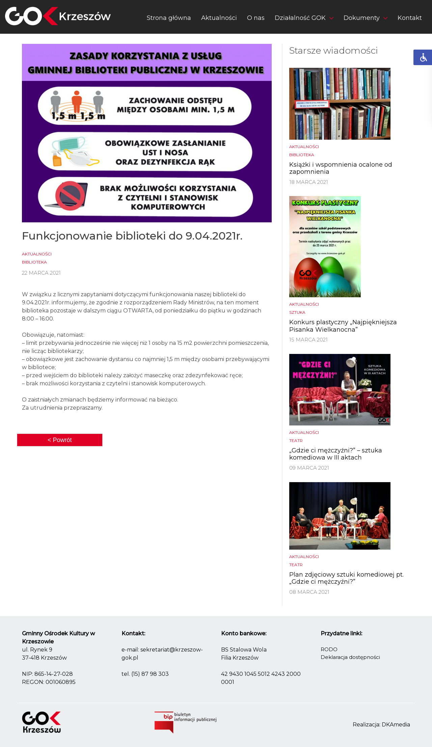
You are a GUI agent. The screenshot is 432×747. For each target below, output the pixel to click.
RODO (329, 649)
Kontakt (410, 18)
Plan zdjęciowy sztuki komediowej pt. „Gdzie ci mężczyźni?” (346, 578)
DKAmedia (396, 724)
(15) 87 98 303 (150, 674)
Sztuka (297, 312)
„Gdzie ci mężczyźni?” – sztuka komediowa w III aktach (335, 454)
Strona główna (169, 18)
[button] (304, 19)
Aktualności (219, 18)
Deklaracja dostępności (350, 657)
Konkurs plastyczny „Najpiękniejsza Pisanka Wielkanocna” (343, 326)
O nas (256, 18)
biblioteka (34, 262)
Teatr (296, 440)
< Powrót (60, 440)
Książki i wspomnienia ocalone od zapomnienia (340, 168)
